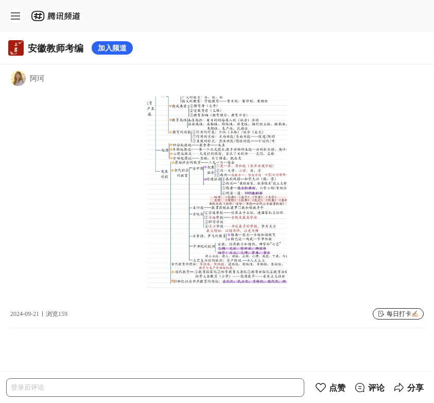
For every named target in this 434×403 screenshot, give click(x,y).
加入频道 (112, 48)
